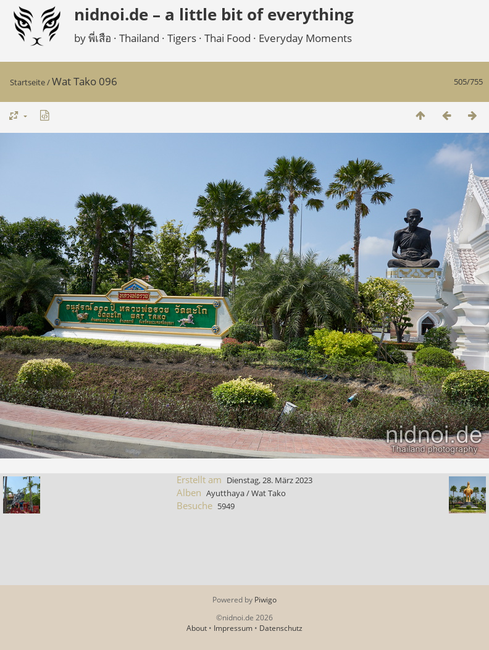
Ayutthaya (225, 493)
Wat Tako (268, 493)
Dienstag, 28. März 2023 (269, 480)
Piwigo (265, 599)
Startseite (27, 82)
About (196, 628)
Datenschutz (281, 628)
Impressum (233, 628)
